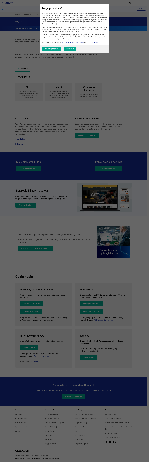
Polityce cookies (93, 42)
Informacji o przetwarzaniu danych (72, 42)
